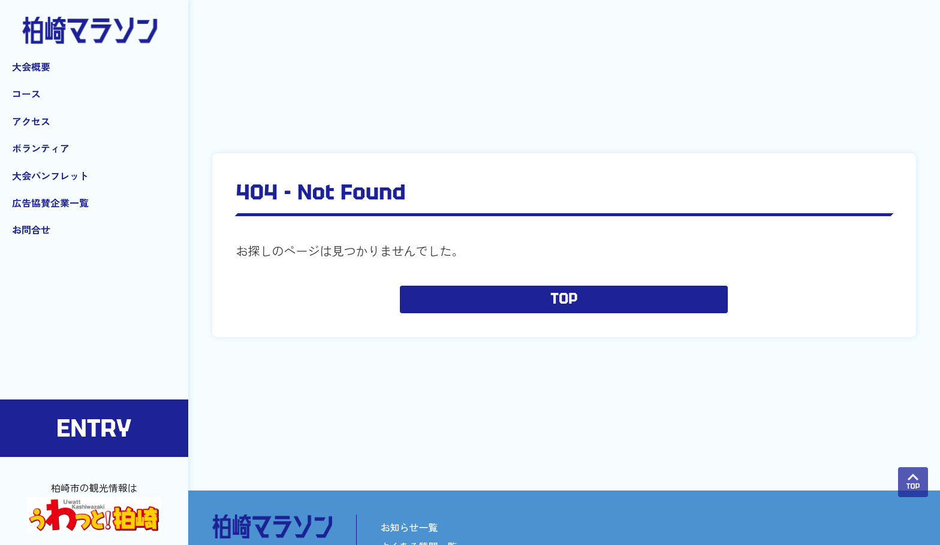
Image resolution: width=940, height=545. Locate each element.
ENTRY (93, 428)
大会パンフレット (50, 175)
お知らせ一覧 (409, 527)
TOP (563, 299)
